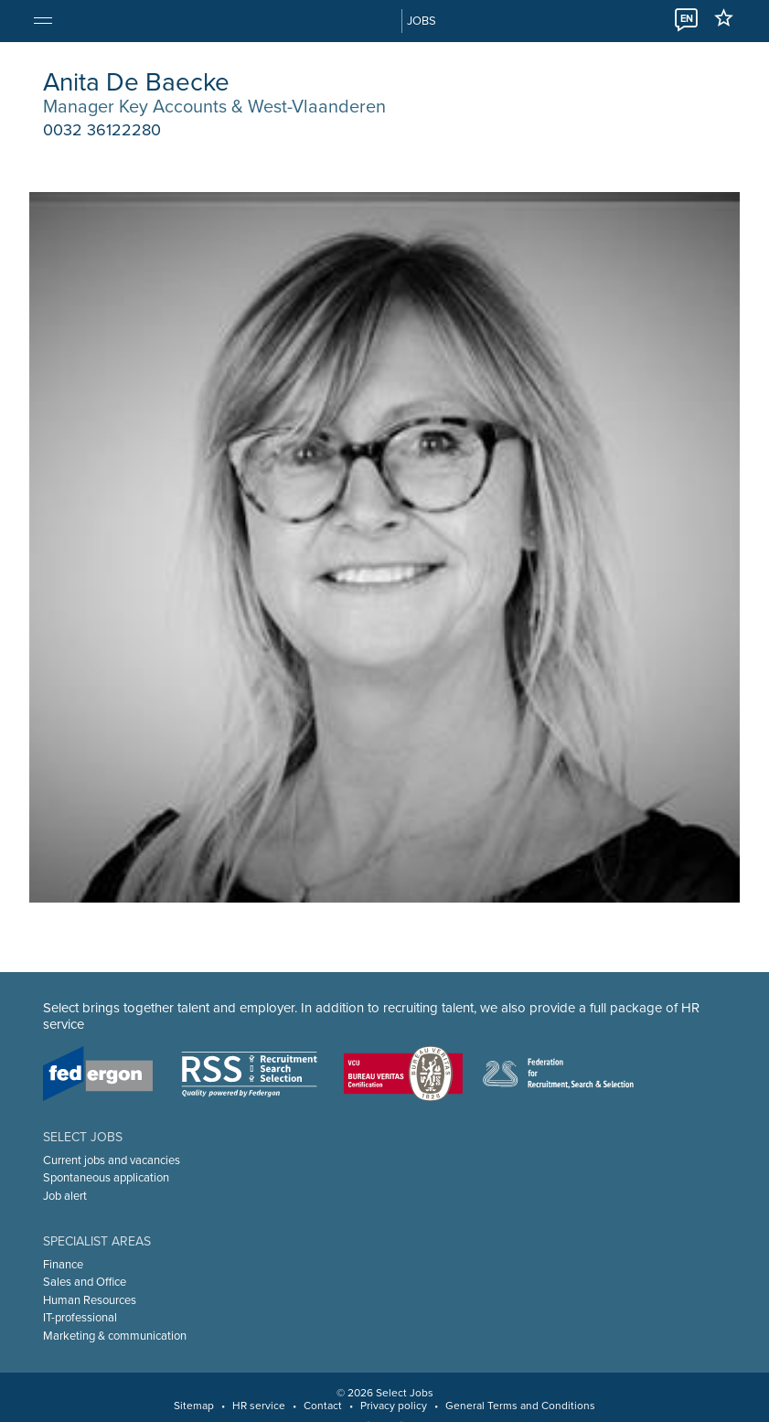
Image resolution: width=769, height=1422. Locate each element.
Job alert (65, 1196)
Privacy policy (393, 1405)
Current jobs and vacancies (111, 1160)
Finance (63, 1264)
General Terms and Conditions (520, 1405)
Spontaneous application (106, 1178)
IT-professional (80, 1317)
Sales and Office (84, 1282)
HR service (258, 1405)
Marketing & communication (115, 1336)
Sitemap (194, 1405)
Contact (323, 1405)
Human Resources (89, 1300)
